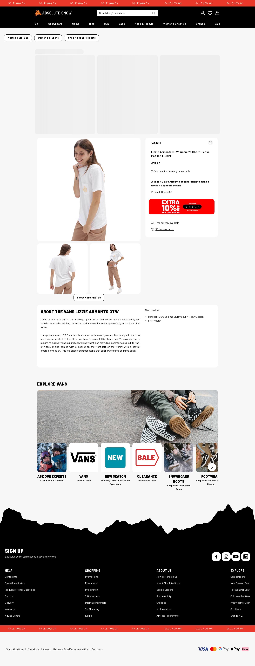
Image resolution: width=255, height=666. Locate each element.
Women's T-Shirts (83, 36)
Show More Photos (89, 295)
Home (40, 36)
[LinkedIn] (245, 554)
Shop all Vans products (189, 36)
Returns (9, 594)
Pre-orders (91, 581)
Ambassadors (164, 607)
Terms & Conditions (15, 647)
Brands (200, 23)
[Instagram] (226, 554)
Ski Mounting (92, 607)
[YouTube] (235, 554)
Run (106, 23)
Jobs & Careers (164, 587)
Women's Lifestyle (174, 23)
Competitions (238, 574)
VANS (156, 141)
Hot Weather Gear (239, 587)
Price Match (91, 587)
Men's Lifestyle (144, 23)
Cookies (47, 647)
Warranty (10, 607)
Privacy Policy (33, 647)
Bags (122, 23)
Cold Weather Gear (240, 594)
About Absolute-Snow (168, 581)
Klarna (88, 613)
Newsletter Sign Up (166, 574)
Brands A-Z (236, 613)
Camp (75, 23)
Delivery (9, 600)
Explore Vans (52, 382)
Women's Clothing (58, 36)
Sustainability (163, 594)
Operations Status (15, 581)
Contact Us (11, 574)
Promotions (91, 574)
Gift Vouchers (92, 594)
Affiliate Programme (167, 613)
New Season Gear (239, 581)
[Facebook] (216, 554)
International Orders (95, 600)
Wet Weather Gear (240, 600)
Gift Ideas (235, 607)
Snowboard (55, 23)
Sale (217, 23)
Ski (37, 23)
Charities (161, 600)
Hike (91, 23)
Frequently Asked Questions (20, 587)
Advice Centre (12, 613)
